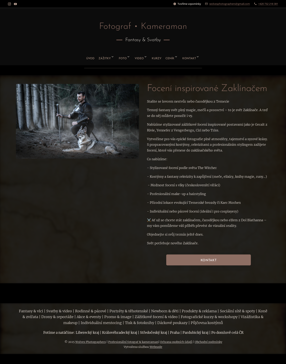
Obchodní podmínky (208, 342)
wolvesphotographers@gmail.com (229, 4)
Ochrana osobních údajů (176, 342)
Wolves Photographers (90, 342)
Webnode (156, 347)
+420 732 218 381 (268, 4)
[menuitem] (79, 57)
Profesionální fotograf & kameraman (133, 342)
